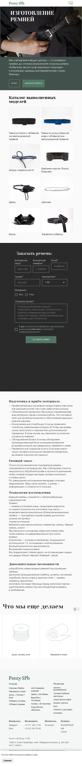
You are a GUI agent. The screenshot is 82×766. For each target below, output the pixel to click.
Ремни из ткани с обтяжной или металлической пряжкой (24, 136)
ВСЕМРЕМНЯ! (67, 725)
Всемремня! (60, 690)
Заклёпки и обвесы (52, 234)
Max (11, 729)
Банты (12, 234)
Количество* (49, 277)
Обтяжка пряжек (17, 704)
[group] (21, 636)
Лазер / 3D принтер (41, 704)
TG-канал (49, 725)
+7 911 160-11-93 (33, 725)
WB (62, 729)
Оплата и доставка (63, 710)
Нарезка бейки (16, 688)
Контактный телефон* (39, 262)
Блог (56, 706)
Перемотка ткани (17, 692)
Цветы (12, 202)
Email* (54, 260)
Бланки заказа (61, 703)
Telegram (13, 725)
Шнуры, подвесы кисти (21, 170)
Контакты (58, 713)
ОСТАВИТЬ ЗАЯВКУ (41, 340)
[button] (70, 3)
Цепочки (46, 202)
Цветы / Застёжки (39, 694)
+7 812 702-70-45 (33, 729)
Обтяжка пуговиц (17, 701)
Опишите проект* (24, 301)
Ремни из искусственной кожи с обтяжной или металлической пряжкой (55, 136)
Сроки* (19, 277)
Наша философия (62, 700)
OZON (64, 732)
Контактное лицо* (21, 262)
